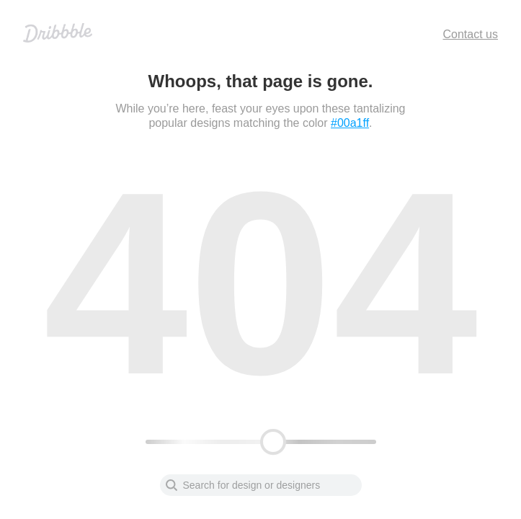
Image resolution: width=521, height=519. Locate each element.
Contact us (470, 34)
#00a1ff (350, 123)
